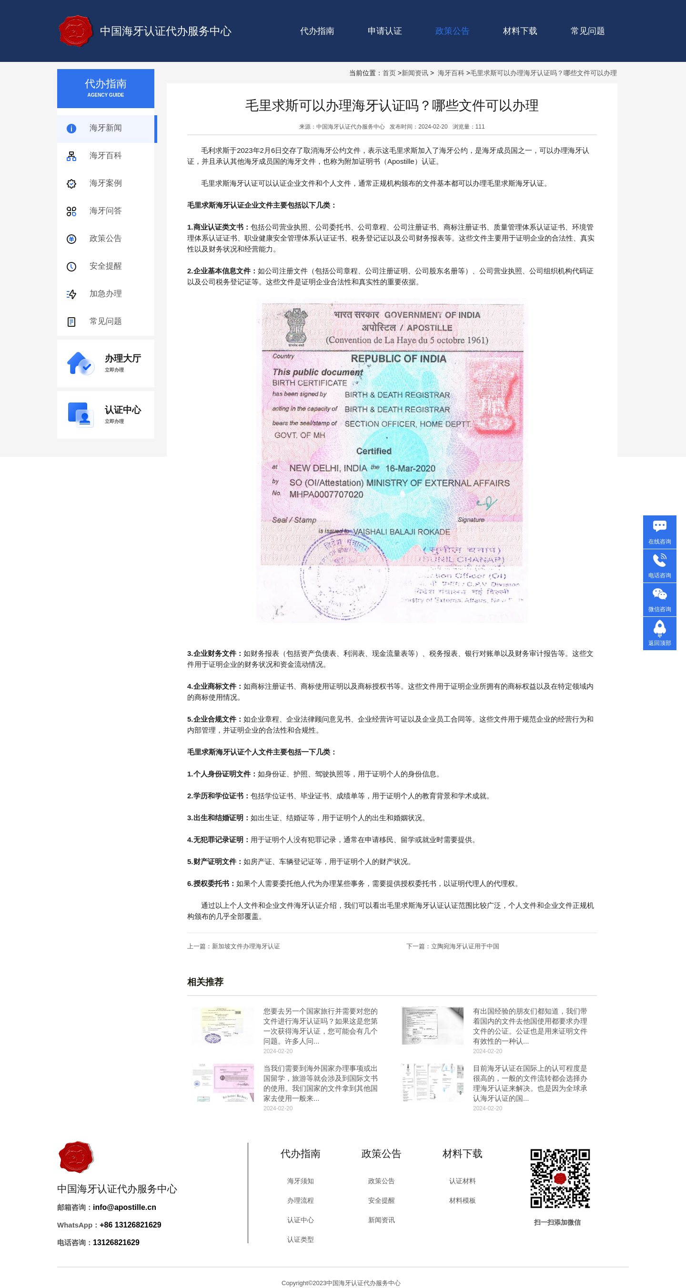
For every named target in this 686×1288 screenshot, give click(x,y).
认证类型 (300, 1239)
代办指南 (317, 31)
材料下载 (520, 31)
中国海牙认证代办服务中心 (166, 31)
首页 (389, 73)
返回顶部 (659, 643)
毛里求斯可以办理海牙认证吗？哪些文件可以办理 (543, 73)
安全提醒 (106, 266)
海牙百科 (451, 73)
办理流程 (300, 1200)
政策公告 (106, 238)
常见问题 (588, 31)
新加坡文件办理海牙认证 (246, 946)
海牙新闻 (106, 127)
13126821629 (116, 1242)
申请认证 (385, 31)
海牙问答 (106, 210)
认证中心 (300, 1220)
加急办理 (106, 293)
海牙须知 (300, 1181)
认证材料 (462, 1181)
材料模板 (462, 1200)
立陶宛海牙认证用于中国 (465, 946)
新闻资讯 (415, 73)
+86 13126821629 (130, 1225)
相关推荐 (205, 982)
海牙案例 (106, 183)
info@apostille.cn (124, 1207)
